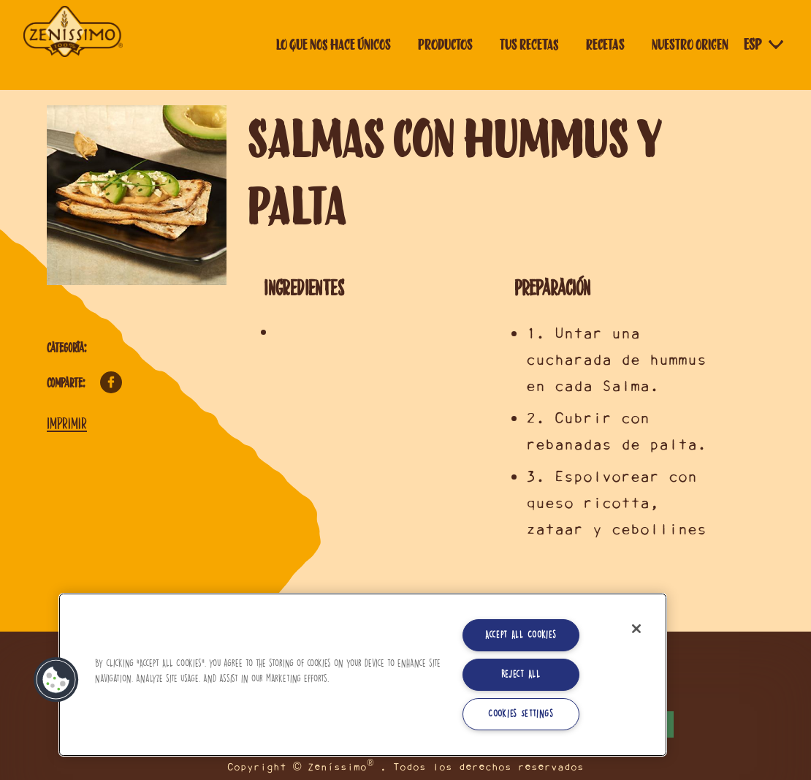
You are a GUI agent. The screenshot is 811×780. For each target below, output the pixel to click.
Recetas (605, 44)
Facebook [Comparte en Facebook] (111, 382)
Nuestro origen (690, 44)
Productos (445, 44)
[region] (362, 675)
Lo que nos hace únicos (333, 44)
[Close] (636, 629)
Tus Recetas (529, 44)
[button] (56, 679)
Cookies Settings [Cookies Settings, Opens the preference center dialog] (520, 714)
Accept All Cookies (521, 635)
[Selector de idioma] (765, 44)
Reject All (521, 674)
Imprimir (67, 423)
